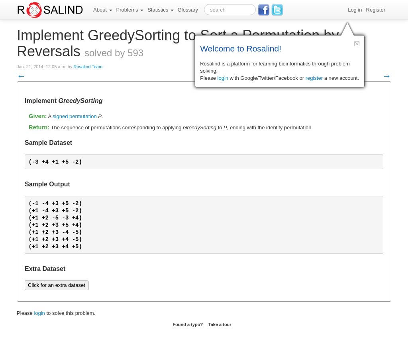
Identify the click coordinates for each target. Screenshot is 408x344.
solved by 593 (113, 52)
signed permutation (75, 116)
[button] (356, 43)
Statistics (160, 10)
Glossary (188, 10)
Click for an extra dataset (56, 285)
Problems (130, 10)
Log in (355, 10)
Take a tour (219, 324)
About (102, 10)
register (314, 78)
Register (375, 10)
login (39, 313)
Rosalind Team (87, 66)
